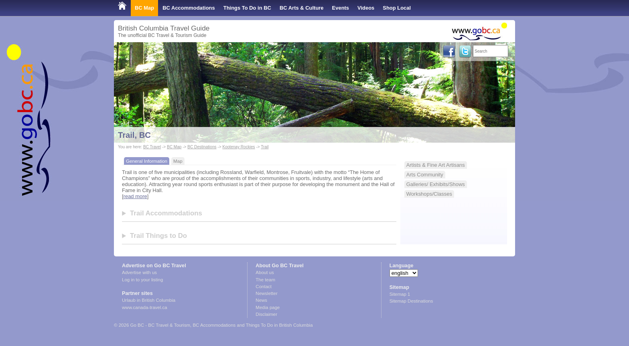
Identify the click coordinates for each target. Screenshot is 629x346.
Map (178, 161)
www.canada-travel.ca (144, 307)
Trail (264, 147)
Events (340, 8)
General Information (146, 161)
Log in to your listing (142, 279)
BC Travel (152, 147)
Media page (268, 307)
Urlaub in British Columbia (148, 300)
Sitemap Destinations (411, 301)
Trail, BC (134, 135)
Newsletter (266, 293)
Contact (264, 286)
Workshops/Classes (429, 194)
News (261, 300)
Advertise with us (139, 272)
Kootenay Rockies (238, 147)
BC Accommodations (188, 8)
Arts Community (424, 175)
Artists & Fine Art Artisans (435, 165)
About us (265, 272)
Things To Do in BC (247, 8)
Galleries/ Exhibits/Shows (435, 184)
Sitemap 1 (400, 294)
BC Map (144, 8)
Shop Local (397, 8)
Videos (365, 8)
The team (265, 279)
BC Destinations (201, 147)
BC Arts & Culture (302, 8)
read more (135, 196)
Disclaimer (266, 314)
